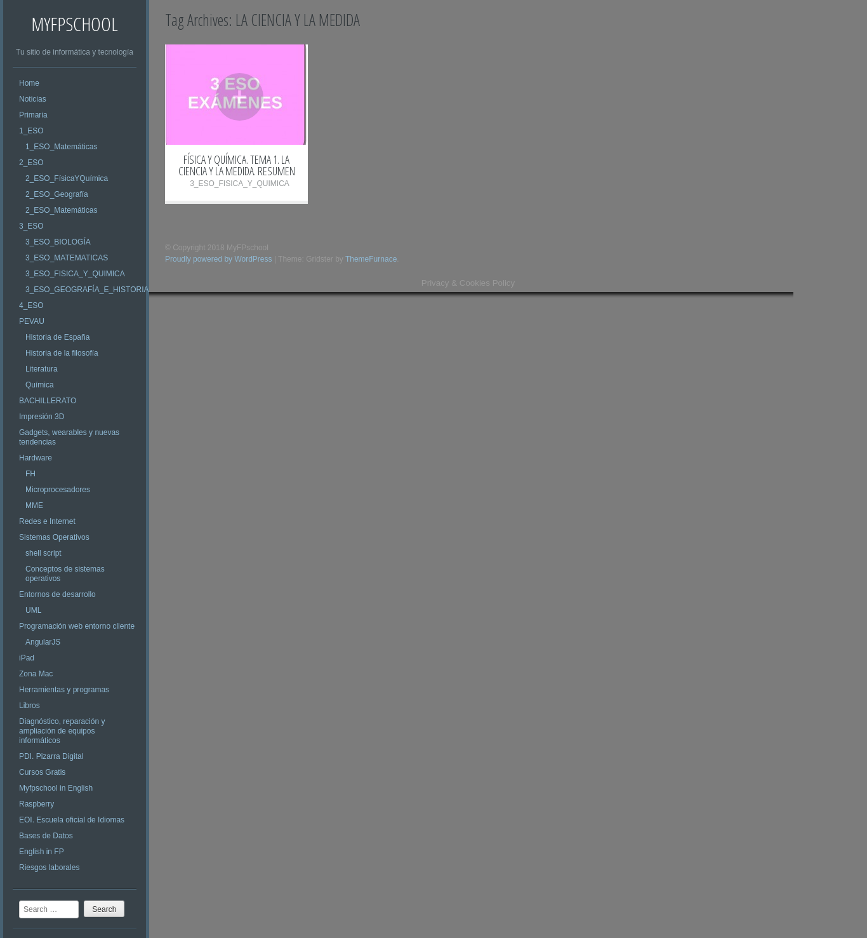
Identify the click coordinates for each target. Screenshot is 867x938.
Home (29, 83)
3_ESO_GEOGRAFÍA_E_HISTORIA (87, 289)
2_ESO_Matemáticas (61, 210)
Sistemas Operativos (54, 537)
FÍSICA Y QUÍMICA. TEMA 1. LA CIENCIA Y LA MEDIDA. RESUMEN (236, 165)
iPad (26, 657)
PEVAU (31, 321)
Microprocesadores (57, 489)
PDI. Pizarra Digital (51, 756)
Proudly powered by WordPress (218, 259)
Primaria (33, 115)
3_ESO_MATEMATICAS (66, 257)
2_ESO (31, 162)
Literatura (41, 369)
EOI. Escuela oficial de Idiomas (71, 819)
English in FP (41, 851)
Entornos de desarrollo (57, 594)
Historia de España (57, 337)
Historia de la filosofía (61, 353)
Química (39, 384)
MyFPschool (74, 24)
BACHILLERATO (47, 400)
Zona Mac (36, 673)
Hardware (35, 457)
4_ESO (31, 305)
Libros (29, 705)
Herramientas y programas (64, 689)
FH (30, 473)
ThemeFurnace (371, 259)
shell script (43, 553)
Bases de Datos (46, 835)
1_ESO (31, 130)
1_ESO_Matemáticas (61, 146)
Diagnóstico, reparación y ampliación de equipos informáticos (62, 731)
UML (33, 610)
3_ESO (31, 226)
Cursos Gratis (42, 772)
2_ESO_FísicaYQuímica (66, 178)
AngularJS (42, 642)
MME (34, 505)
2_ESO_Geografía (56, 194)
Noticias (32, 99)
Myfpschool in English (56, 788)
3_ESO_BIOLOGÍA (58, 242)
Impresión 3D (41, 416)
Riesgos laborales (49, 867)
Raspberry (36, 804)
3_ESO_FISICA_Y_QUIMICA (75, 273)
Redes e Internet (47, 521)
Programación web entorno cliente (77, 626)
